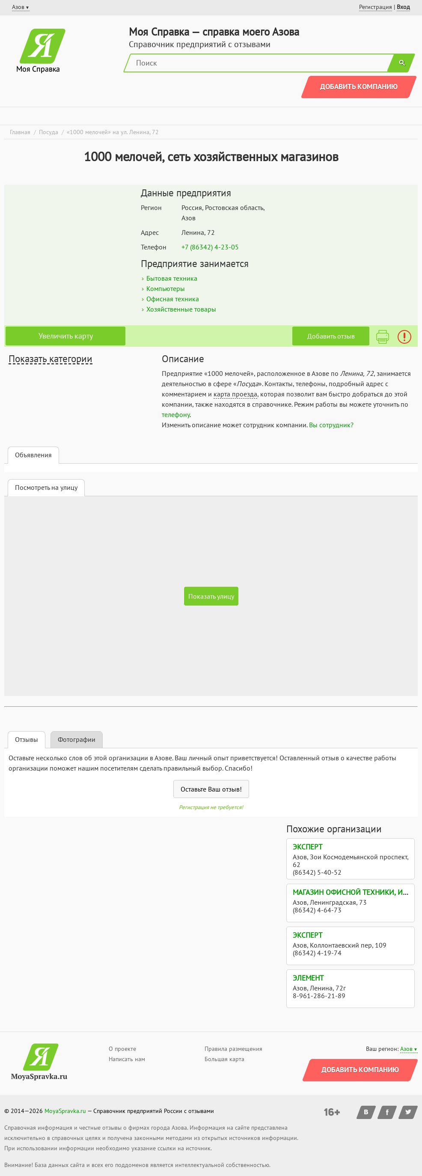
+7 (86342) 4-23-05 (210, 247)
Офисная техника (172, 298)
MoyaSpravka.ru (65, 1111)
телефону (176, 414)
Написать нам (127, 1059)
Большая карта (224, 1059)
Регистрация (375, 7)
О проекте (122, 1049)
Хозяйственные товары (181, 309)
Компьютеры (165, 288)
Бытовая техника (171, 278)
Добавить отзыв (331, 336)
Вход (403, 7)
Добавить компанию (359, 86)
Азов (406, 1049)
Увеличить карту (66, 336)
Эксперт (307, 847)
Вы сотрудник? (331, 424)
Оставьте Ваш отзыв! (211, 789)
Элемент (308, 978)
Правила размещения (233, 1049)
